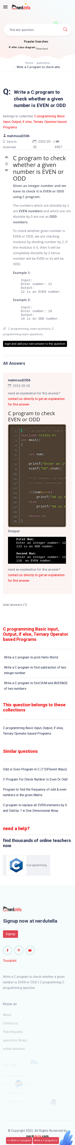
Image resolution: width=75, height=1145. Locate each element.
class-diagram (26, 48)
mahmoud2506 (18, 136)
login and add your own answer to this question (35, 343)
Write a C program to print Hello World (31, 657)
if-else (13, 47)
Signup (10, 936)
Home (29, 63)
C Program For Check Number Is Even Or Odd (35, 779)
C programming (18, 328)
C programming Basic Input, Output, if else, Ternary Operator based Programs (35, 121)
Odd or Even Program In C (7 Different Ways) (35, 769)
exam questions (40, 328)
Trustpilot (10, 962)
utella (37, 1136)
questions (43, 63)
